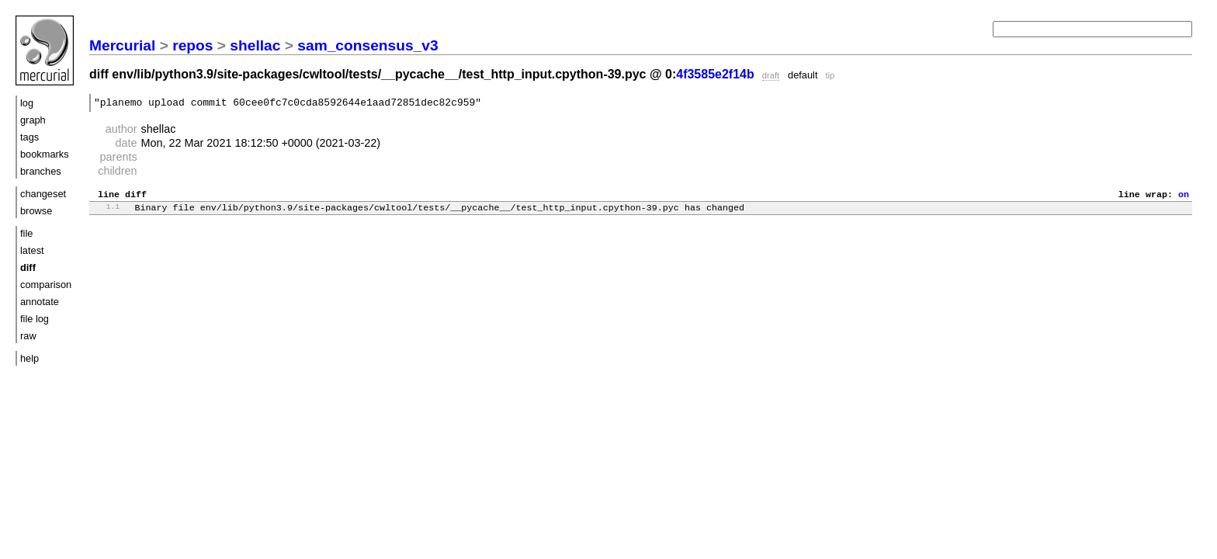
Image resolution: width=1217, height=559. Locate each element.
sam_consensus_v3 (367, 45)
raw (28, 336)
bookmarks (44, 154)
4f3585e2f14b (715, 74)
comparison (45, 284)
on (1183, 198)
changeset (43, 194)
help (29, 358)
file (26, 233)
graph (33, 120)
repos (192, 45)
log (26, 103)
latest (32, 250)
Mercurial (122, 45)
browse (36, 211)
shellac (255, 45)
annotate (39, 301)
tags (29, 137)
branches (40, 171)
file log (34, 319)
